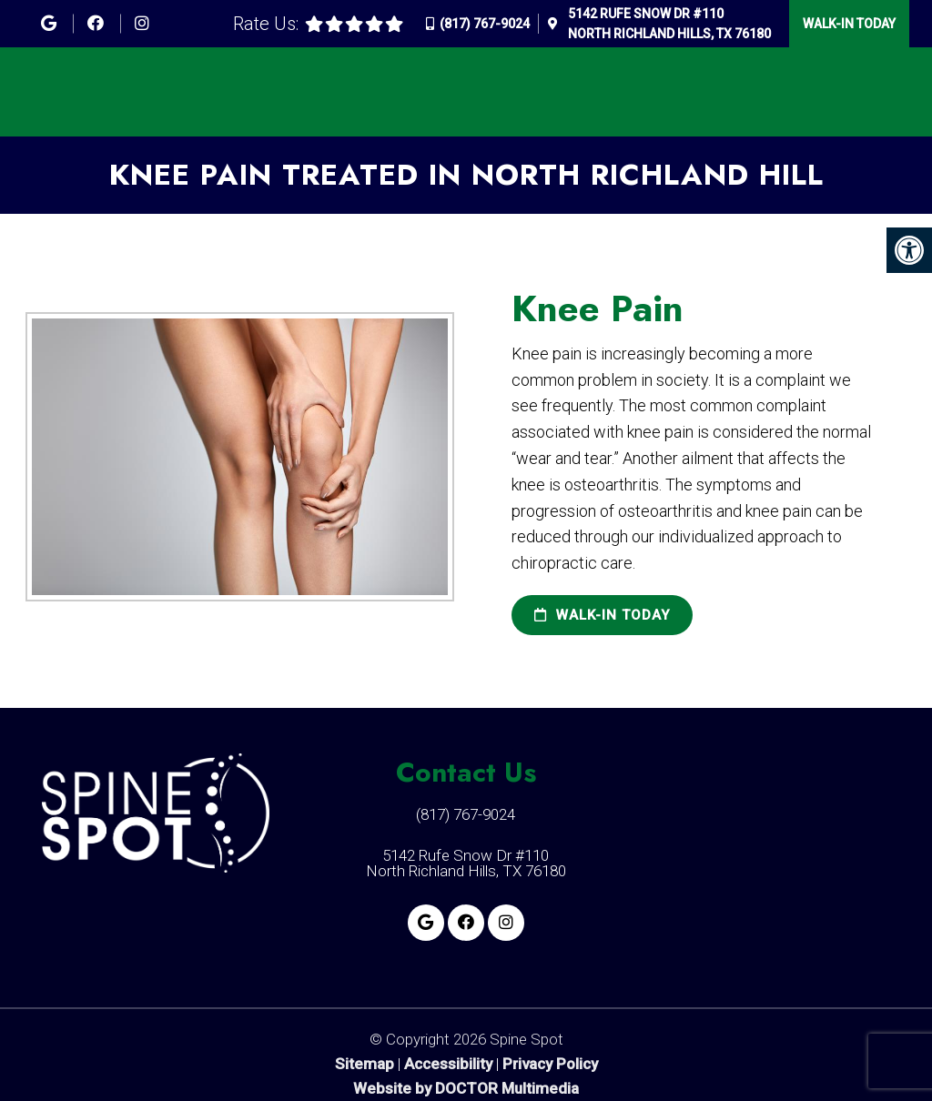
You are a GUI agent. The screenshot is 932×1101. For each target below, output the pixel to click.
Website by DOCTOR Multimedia (466, 1088)
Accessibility (448, 1064)
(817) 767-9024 (485, 23)
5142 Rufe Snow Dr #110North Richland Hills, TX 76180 (669, 23)
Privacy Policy (550, 1064)
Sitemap (364, 1064)
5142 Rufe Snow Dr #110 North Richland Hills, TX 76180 (466, 863)
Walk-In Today (849, 23)
